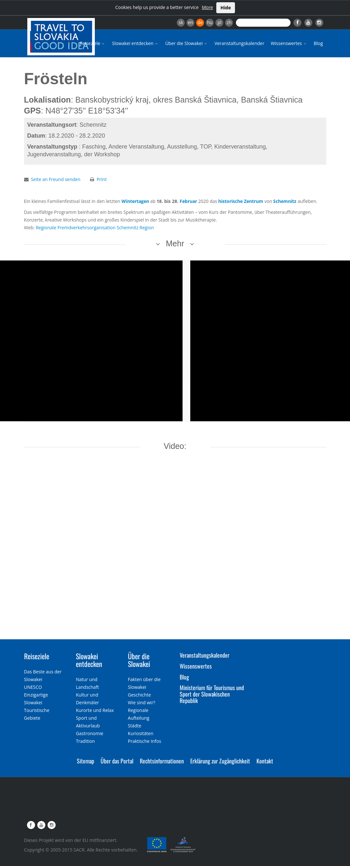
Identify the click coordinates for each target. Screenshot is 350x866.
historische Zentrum (240, 201)
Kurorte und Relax (95, 710)
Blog (318, 43)
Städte (134, 726)
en (190, 22)
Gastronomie (89, 733)
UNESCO (33, 687)
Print (102, 179)
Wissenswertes (289, 43)
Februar (188, 201)
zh (229, 22)
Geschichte (139, 695)
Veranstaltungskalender (239, 43)
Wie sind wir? (141, 702)
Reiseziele (93, 43)
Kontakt (264, 761)
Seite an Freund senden (55, 179)
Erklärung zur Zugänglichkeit (220, 761)
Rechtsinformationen (162, 761)
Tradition (85, 741)
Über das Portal (117, 761)
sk (181, 22)
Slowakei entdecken (135, 43)
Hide (225, 8)
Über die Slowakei (186, 43)
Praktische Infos (144, 741)
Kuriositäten (140, 733)
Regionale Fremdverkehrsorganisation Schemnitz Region (95, 227)
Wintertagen (135, 201)
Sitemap (85, 761)
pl (219, 22)
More (207, 7)
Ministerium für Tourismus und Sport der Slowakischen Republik (212, 694)
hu (209, 22)
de (200, 22)
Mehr (175, 243)
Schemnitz (284, 201)
